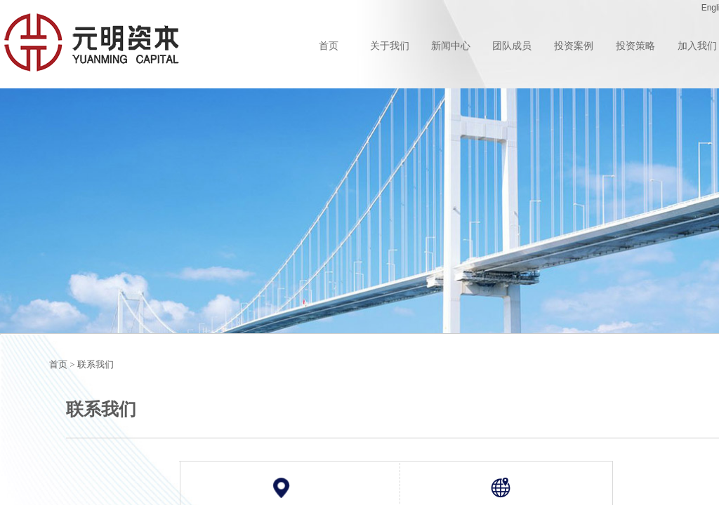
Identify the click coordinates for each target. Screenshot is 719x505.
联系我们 (95, 364)
